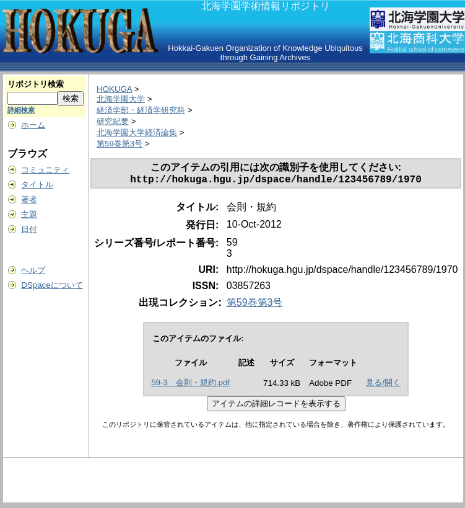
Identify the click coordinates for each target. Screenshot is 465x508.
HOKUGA (114, 89)
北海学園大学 (121, 99)
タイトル (37, 184)
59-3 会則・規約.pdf (190, 385)
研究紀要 (113, 121)
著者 (29, 199)
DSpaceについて (51, 285)
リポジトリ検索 (35, 84)
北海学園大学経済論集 (137, 132)
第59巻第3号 (119, 143)
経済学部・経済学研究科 (141, 110)
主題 (29, 214)
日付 (29, 229)
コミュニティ (45, 169)
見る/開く (383, 385)
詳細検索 (21, 110)
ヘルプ (33, 270)
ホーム (33, 125)
